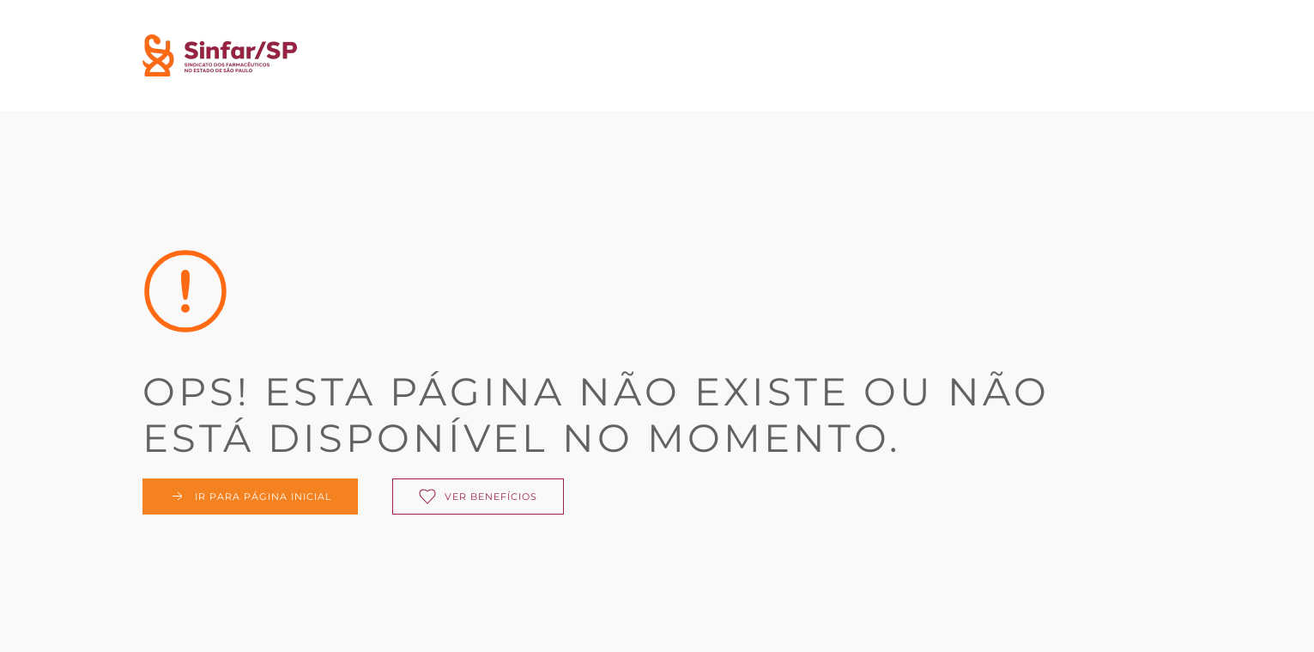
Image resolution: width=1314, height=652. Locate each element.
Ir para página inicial (250, 496)
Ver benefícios (478, 496)
